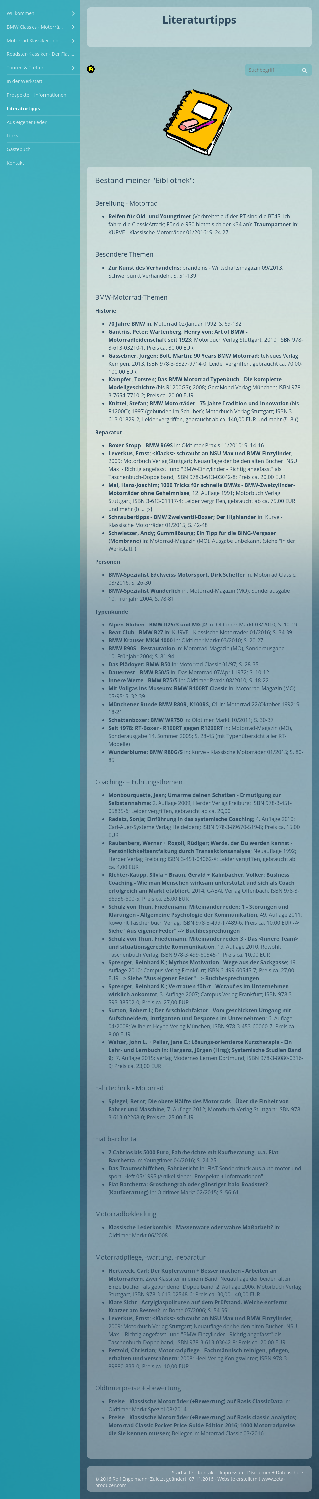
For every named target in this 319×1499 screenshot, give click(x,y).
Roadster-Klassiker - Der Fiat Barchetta (43, 54)
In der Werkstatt (24, 81)
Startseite (182, 1472)
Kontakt (15, 163)
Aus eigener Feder (27, 122)
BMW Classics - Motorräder (37, 27)
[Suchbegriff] (278, 70)
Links (12, 135)
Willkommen (20, 13)
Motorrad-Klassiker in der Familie (37, 40)
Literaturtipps (23, 108)
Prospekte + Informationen (36, 95)
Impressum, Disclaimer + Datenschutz (261, 1472)
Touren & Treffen (26, 67)
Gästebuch (19, 149)
